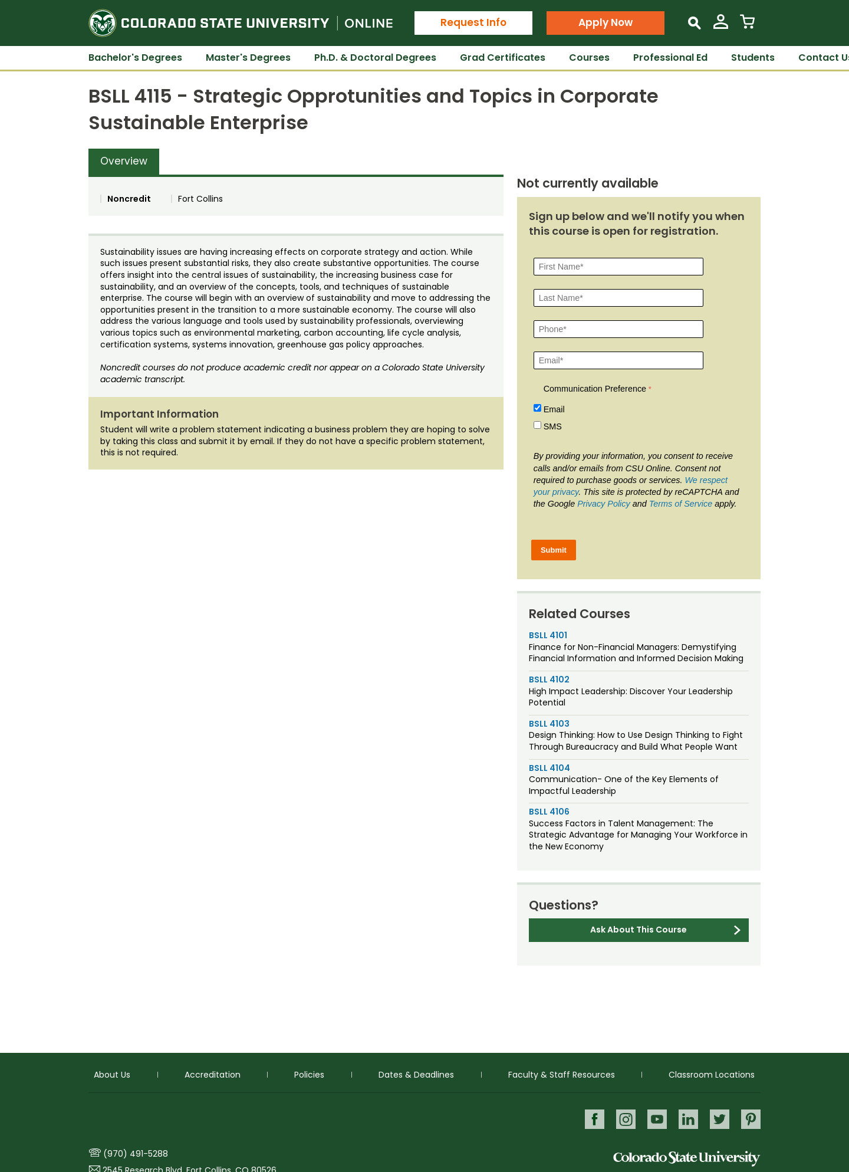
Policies (309, 1074)
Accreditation (213, 1074)
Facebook (591, 1118)
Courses (589, 57)
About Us (112, 1074)
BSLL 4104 (549, 768)
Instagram (623, 1118)
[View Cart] (747, 26)
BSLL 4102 (549, 679)
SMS (553, 426)
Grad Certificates (502, 57)
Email (554, 409)
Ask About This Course (638, 929)
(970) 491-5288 (135, 1154)
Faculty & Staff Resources (561, 1074)
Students (753, 57)
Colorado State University (687, 1158)
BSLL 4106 (549, 812)
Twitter (719, 1118)
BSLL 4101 (548, 635)
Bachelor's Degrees (135, 57)
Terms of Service (680, 503)
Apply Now (605, 22)
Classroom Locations (712, 1074)
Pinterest (751, 1118)
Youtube (655, 1118)
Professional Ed (670, 57)
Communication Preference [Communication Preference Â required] (595, 388)
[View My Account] (720, 26)
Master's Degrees (248, 57)
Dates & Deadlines (416, 1074)
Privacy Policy (603, 503)
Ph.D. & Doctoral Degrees (375, 57)
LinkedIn (687, 1118)
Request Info (473, 22)
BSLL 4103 (549, 724)
